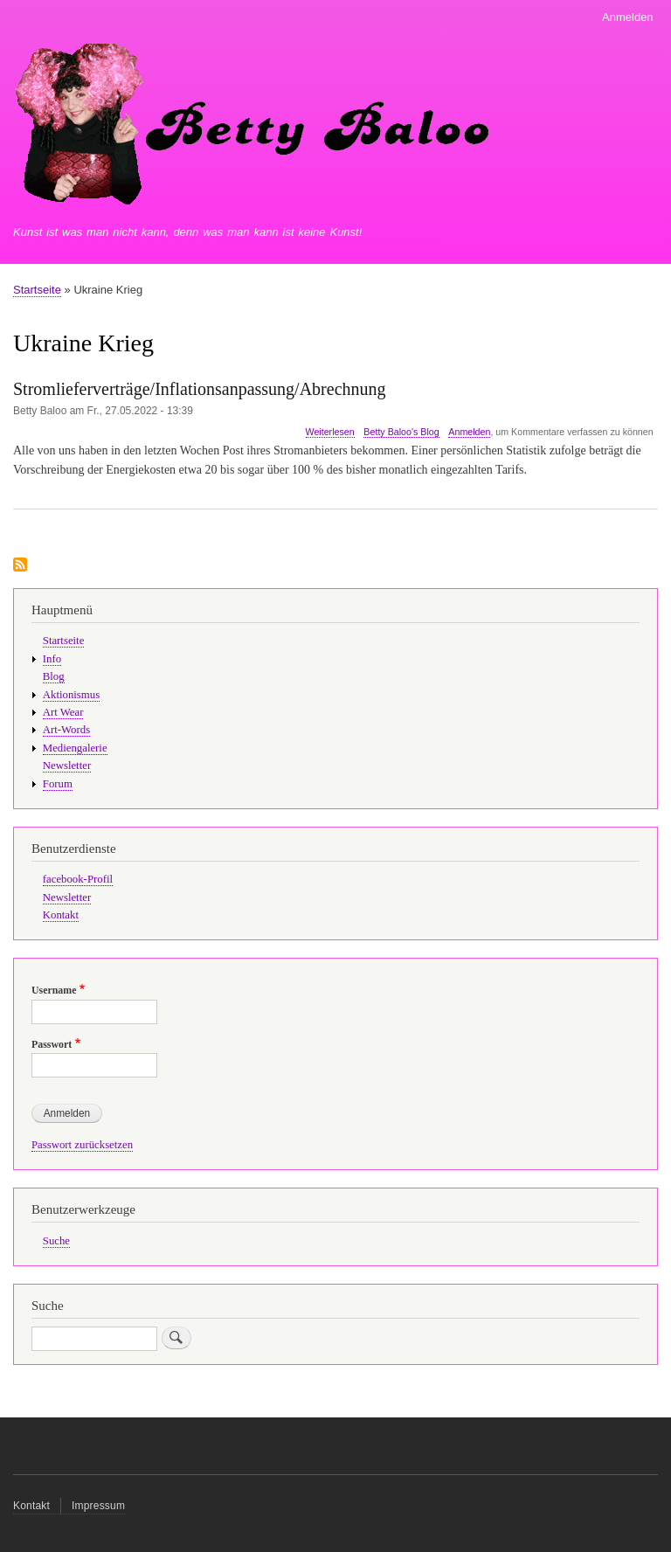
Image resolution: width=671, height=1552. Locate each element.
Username (53, 990)
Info (52, 659)
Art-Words (66, 730)
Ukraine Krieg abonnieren (20, 566)
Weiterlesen (330, 432)
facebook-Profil (78, 879)
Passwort (51, 1044)
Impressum (98, 1506)
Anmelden (628, 17)
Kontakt (61, 915)
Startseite (37, 289)
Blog (54, 676)
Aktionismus (71, 695)
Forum (58, 784)
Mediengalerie (75, 748)
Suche (56, 1241)
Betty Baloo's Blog (401, 431)
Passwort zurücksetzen (82, 1145)
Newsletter (67, 765)
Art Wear (63, 712)
